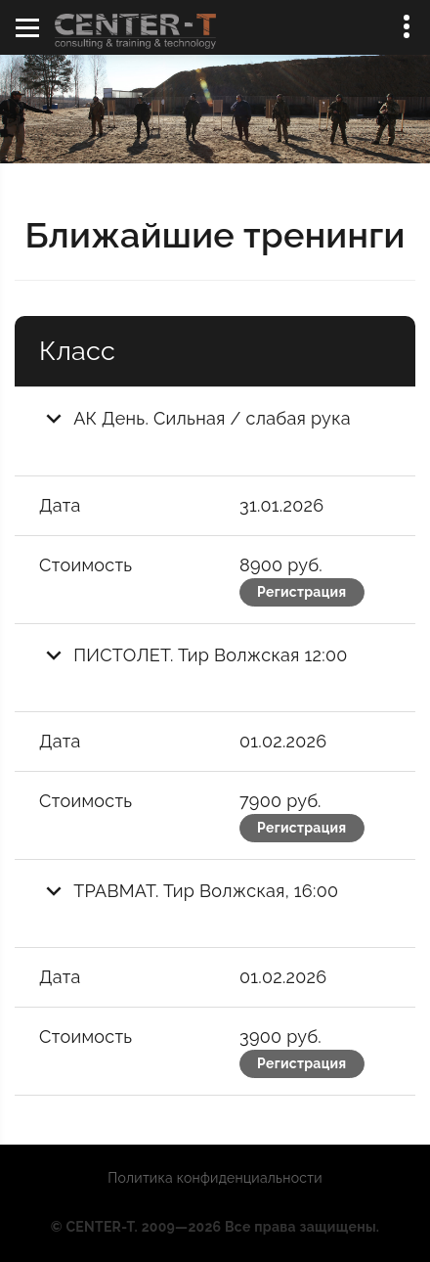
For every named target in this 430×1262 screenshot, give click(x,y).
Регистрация (302, 592)
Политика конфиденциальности (215, 1178)
